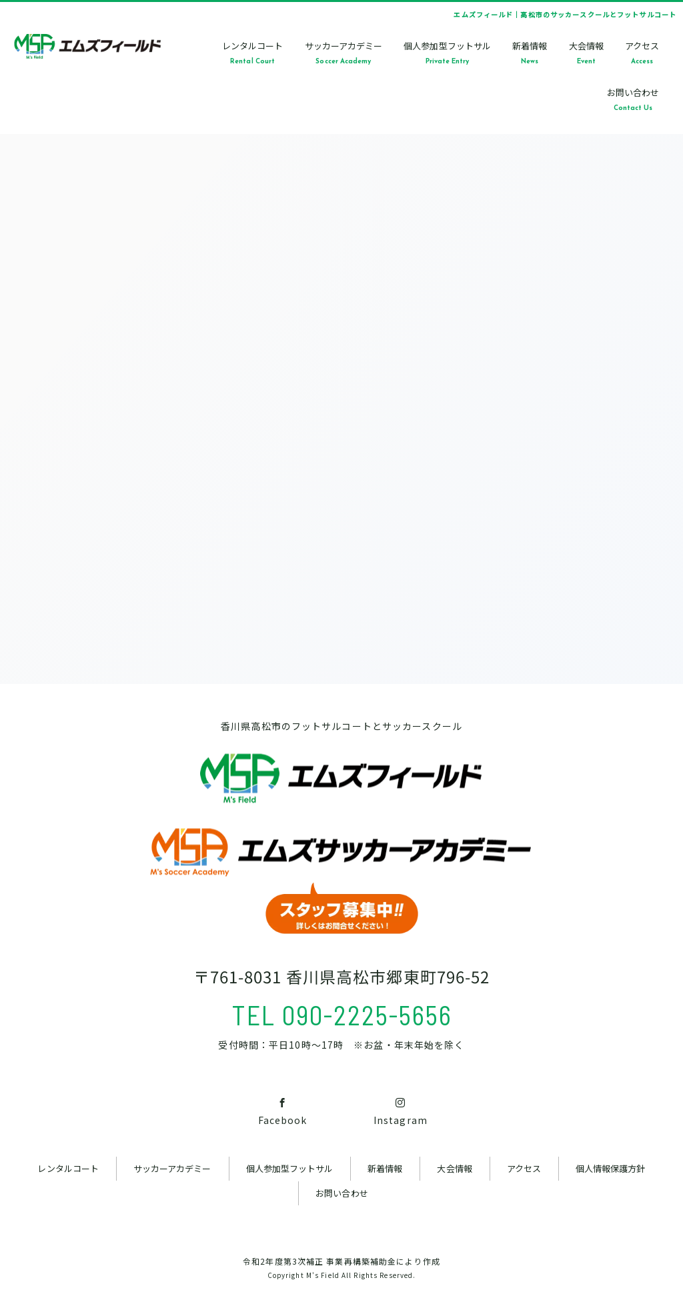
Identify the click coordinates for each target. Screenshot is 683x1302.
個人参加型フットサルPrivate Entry (447, 52)
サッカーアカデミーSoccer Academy (343, 52)
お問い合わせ (341, 1193)
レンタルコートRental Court (252, 52)
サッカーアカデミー (172, 1168)
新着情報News (529, 52)
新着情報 (385, 1168)
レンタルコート (67, 1168)
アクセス (524, 1168)
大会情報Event (586, 52)
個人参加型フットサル (289, 1168)
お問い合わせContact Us (633, 99)
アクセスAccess (642, 52)
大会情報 (454, 1168)
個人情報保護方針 (610, 1168)
